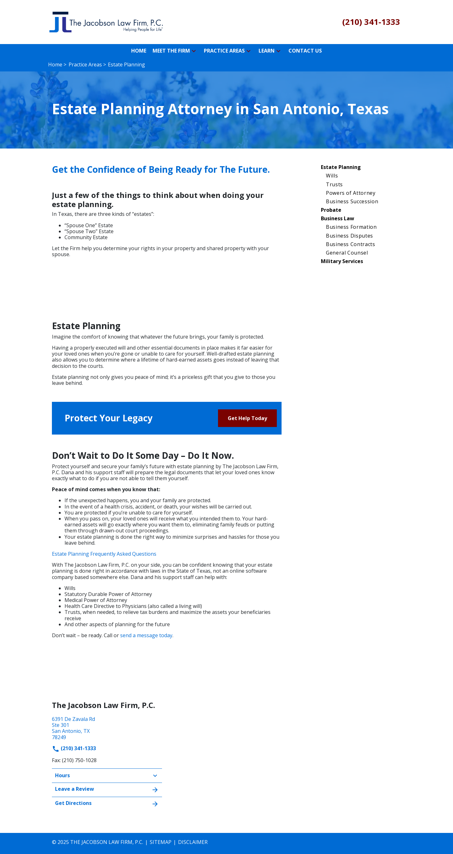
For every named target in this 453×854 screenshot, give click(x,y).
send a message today (146, 635)
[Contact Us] (305, 51)
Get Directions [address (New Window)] (107, 804)
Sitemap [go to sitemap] (160, 842)
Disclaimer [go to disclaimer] (193, 842)
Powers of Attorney (351, 192)
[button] (194, 51)
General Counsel (347, 252)
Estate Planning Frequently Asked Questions (104, 553)
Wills (332, 175)
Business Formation (351, 226)
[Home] (138, 51)
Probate (331, 209)
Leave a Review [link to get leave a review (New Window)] (107, 789)
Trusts (334, 184)
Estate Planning (341, 167)
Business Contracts (350, 244)
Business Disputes (349, 235)
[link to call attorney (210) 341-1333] (371, 22)
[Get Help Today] (247, 418)
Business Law (337, 218)
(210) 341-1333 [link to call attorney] (74, 748)
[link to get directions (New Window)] (107, 727)
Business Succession (352, 201)
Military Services (342, 261)
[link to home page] (107, 21)
